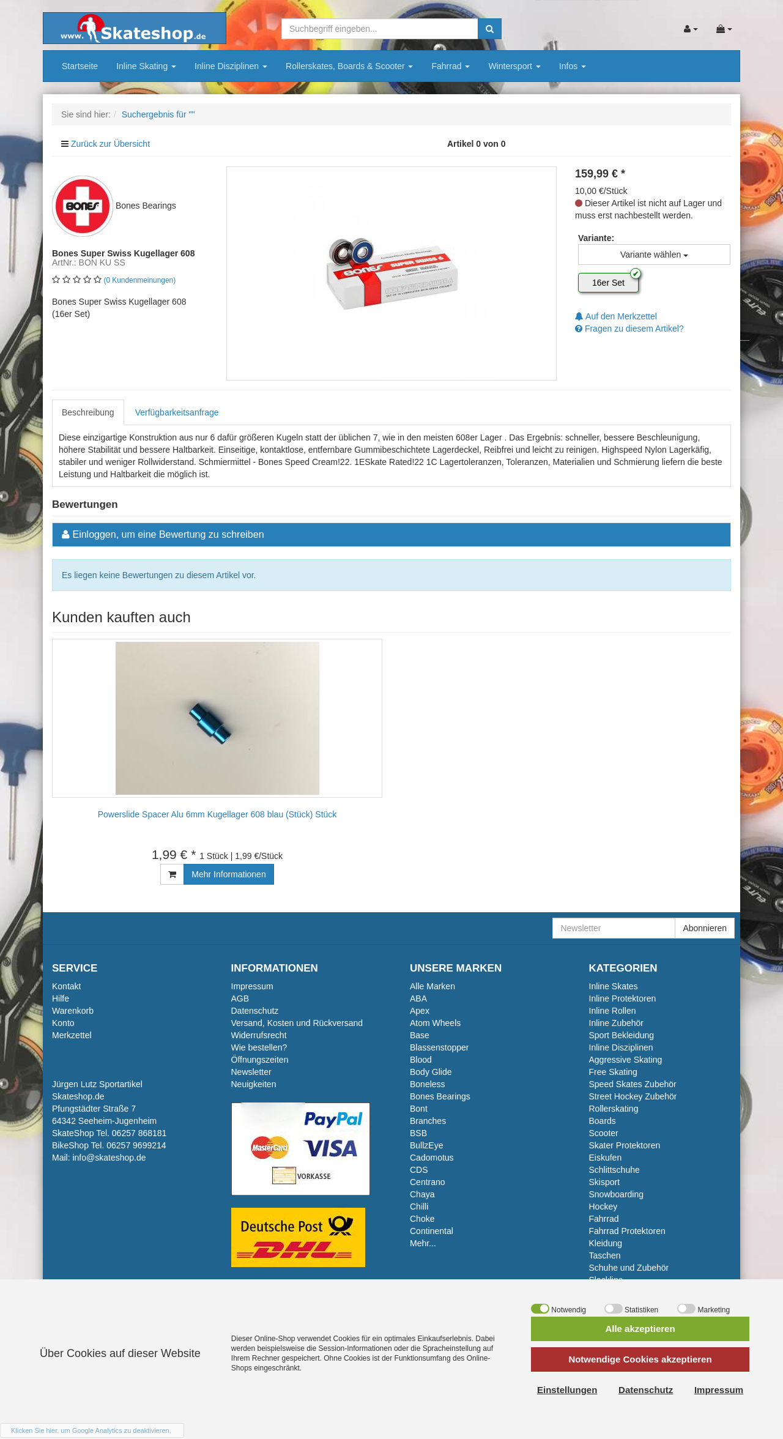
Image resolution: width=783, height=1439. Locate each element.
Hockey (603, 1206)
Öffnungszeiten (260, 1060)
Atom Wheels (435, 1023)
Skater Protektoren (625, 1145)
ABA (418, 998)
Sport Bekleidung (622, 1035)
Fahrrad (450, 66)
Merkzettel (72, 1035)
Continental (431, 1231)
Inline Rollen (612, 1011)
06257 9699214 (136, 1145)
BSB (418, 1133)
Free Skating (613, 1072)
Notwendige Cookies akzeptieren (639, 1359)
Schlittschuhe (614, 1170)
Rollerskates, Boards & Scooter (349, 66)
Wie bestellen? (259, 1047)
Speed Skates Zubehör (633, 1084)
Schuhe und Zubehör (629, 1268)
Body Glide (430, 1072)
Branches (428, 1121)
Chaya (422, 1194)
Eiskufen (605, 1157)
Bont (419, 1109)
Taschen (605, 1255)
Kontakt (66, 986)
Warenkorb (73, 1011)
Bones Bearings (440, 1096)
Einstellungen (567, 1390)
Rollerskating (614, 1109)
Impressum (252, 986)
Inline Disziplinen (231, 66)
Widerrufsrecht (259, 1035)
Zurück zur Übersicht (110, 144)
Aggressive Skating (625, 1060)
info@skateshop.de (109, 1157)
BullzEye (426, 1145)
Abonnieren (705, 928)
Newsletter (251, 1072)
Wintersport (514, 66)
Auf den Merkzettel (616, 316)
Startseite (80, 66)
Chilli (419, 1206)
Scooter (603, 1133)
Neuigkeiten (253, 1084)
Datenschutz (255, 1011)
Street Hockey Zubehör (633, 1096)
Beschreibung (88, 412)
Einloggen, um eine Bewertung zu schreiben (168, 534)
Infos (572, 66)
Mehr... (423, 1243)
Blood (421, 1060)
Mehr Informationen (228, 874)
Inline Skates (613, 986)
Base (419, 1035)
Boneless (427, 1084)
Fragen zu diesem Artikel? (629, 328)
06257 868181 (139, 1133)
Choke (422, 1219)
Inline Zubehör (616, 1023)
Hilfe (60, 998)
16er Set (608, 283)
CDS (419, 1170)
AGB (240, 998)
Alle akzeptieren (640, 1328)
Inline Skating (146, 66)
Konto (63, 1023)
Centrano (427, 1182)
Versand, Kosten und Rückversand (297, 1023)
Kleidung (606, 1243)
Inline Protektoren (622, 998)
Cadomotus (432, 1157)
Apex (419, 1011)
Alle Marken (432, 986)
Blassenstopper (439, 1047)
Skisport (604, 1182)
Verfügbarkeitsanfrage (177, 412)
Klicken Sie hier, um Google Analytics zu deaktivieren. (91, 1430)
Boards (602, 1121)
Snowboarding (616, 1194)
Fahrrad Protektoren (627, 1231)
